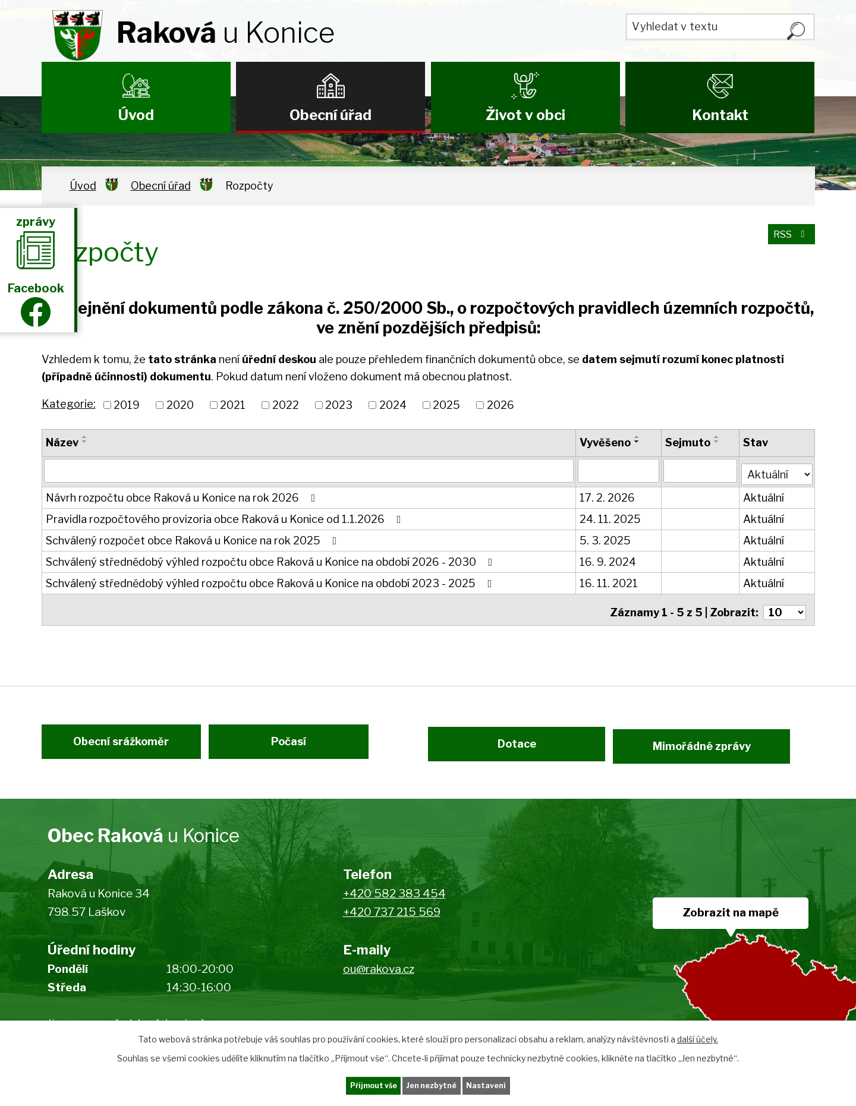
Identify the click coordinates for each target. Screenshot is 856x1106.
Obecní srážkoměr (108, 745)
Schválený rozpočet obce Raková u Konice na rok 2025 (194, 537)
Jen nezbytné (433, 1084)
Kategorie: (69, 404)
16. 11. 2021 (610, 580)
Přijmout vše (351, 1084)
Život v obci (525, 115)
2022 (285, 405)
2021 (233, 405)
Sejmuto (688, 442)
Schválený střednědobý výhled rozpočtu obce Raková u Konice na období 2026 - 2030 (272, 558)
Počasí (301, 745)
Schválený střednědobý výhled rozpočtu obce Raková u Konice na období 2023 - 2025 (271, 580)
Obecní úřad (330, 115)
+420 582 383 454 (394, 901)
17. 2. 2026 (608, 494)
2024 (393, 405)
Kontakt (720, 115)
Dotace (509, 745)
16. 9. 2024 (609, 558)
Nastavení (510, 1084)
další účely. (697, 1036)
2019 (127, 405)
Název (62, 442)
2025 (446, 405)
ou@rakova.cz (378, 976)
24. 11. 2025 (611, 515)
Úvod (136, 115)
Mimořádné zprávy (733, 745)
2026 (500, 405)
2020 (180, 405)
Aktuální (764, 494)
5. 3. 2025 (606, 537)
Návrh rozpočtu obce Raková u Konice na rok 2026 (183, 494)
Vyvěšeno (606, 442)
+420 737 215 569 (391, 919)
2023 (339, 405)
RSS (787, 241)
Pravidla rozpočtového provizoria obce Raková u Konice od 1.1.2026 (226, 515)
